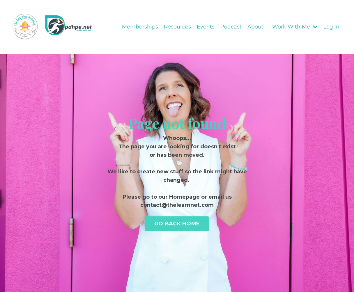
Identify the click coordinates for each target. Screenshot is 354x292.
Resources (177, 27)
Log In (331, 27)
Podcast (231, 27)
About (255, 27)
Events (206, 27)
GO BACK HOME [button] (177, 223)
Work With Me (295, 27)
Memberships (140, 27)
